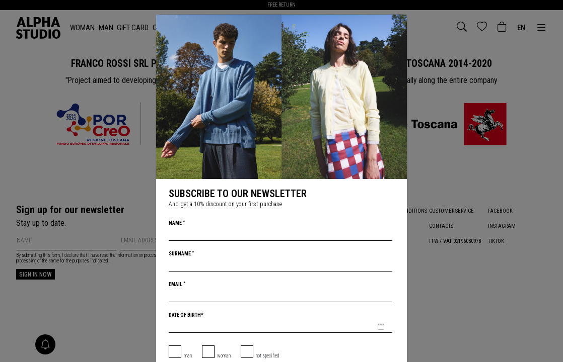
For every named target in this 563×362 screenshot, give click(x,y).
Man (188, 355)
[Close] (398, 23)
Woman (224, 355)
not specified (267, 355)
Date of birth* (186, 315)
